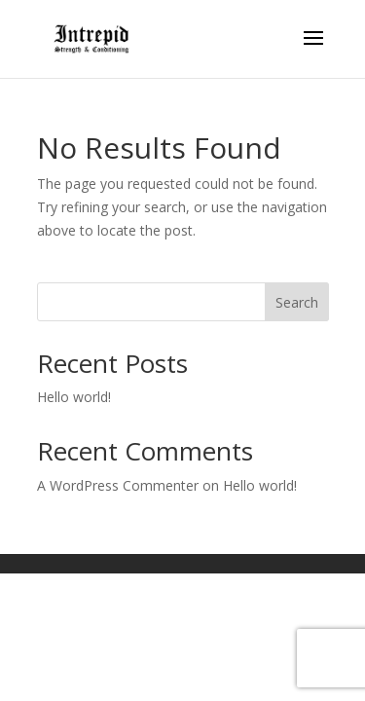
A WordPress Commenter (118, 485)
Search (296, 302)
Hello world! (74, 396)
